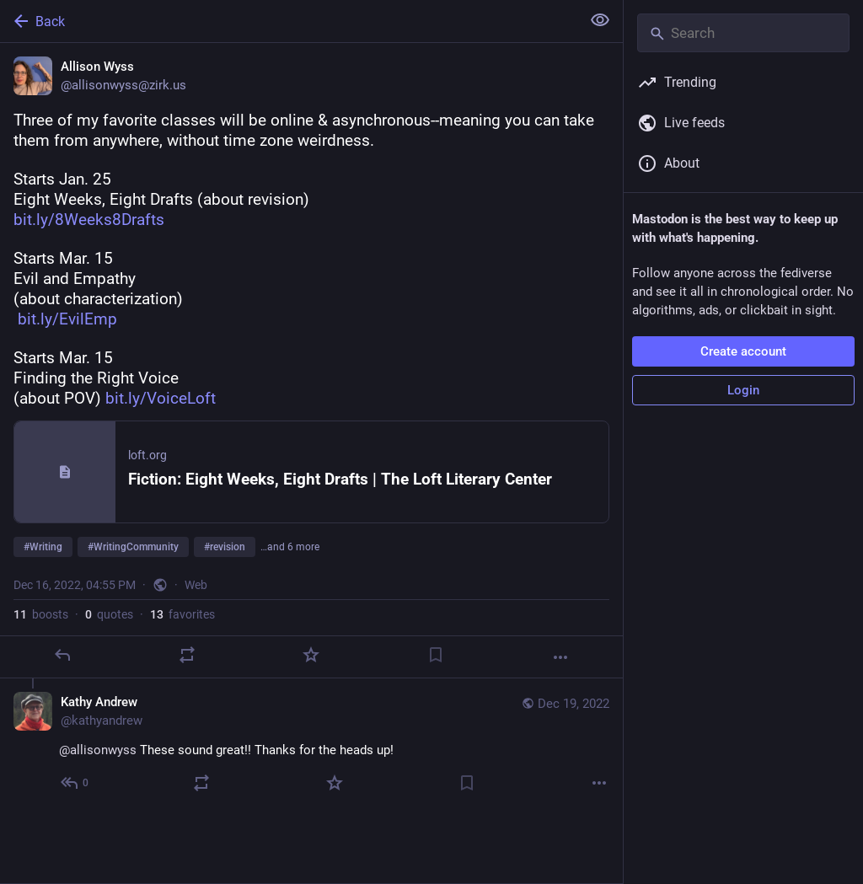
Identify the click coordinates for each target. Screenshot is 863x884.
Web (196, 585)
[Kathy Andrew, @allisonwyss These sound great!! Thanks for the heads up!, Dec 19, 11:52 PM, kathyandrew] (311, 744)
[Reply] (62, 655)
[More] (560, 657)
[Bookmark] (436, 655)
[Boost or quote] (187, 655)
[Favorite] (311, 655)
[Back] (288, 21)
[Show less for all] (600, 20)
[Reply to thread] (75, 783)
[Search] (743, 32)
